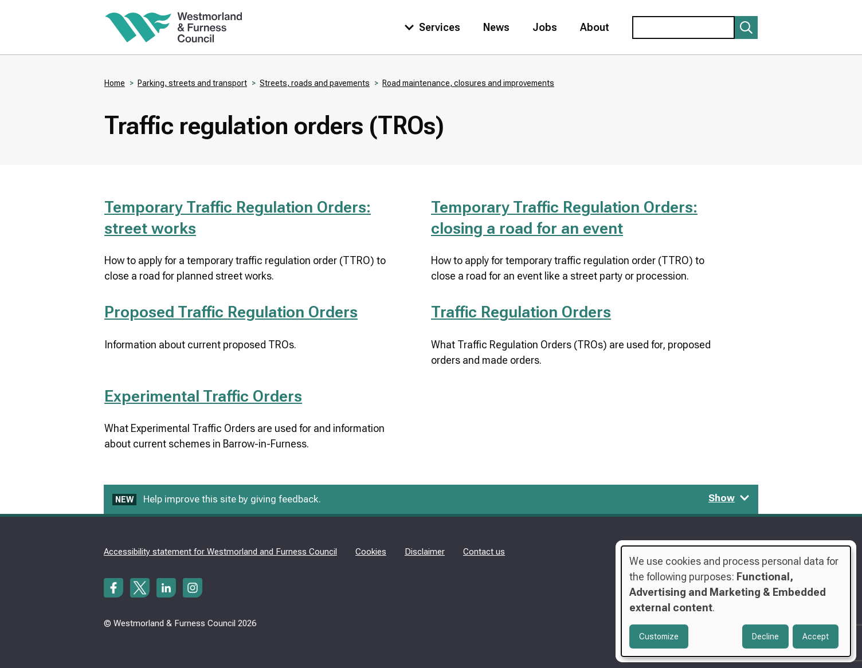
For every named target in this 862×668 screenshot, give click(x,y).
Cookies (370, 552)
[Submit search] (746, 27)
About (594, 27)
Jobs (544, 27)
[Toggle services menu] (430, 27)
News (496, 27)
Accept (815, 636)
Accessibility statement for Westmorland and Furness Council (220, 552)
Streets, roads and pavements (315, 83)
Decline (765, 636)
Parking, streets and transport (192, 83)
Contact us (484, 552)
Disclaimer (425, 552)
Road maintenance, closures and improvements (468, 83)
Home (114, 83)
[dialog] (736, 601)
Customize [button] (659, 636)
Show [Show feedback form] (729, 498)
